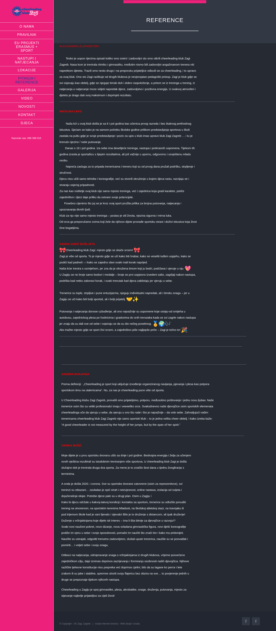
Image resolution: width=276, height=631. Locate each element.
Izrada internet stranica (106, 623)
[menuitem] (27, 26)
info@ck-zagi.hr (20, 144)
